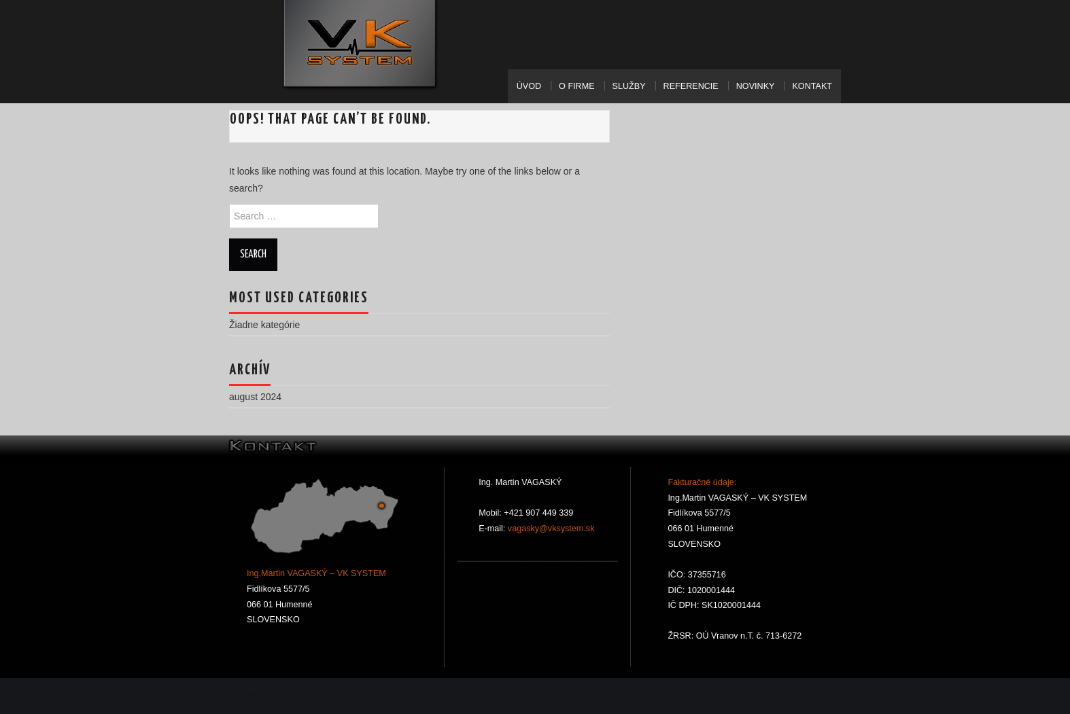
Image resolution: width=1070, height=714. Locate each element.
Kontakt (812, 86)
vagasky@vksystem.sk (549, 528)
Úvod (529, 86)
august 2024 (255, 396)
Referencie (691, 86)
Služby (629, 86)
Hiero (781, 695)
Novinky (755, 86)
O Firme (576, 86)
